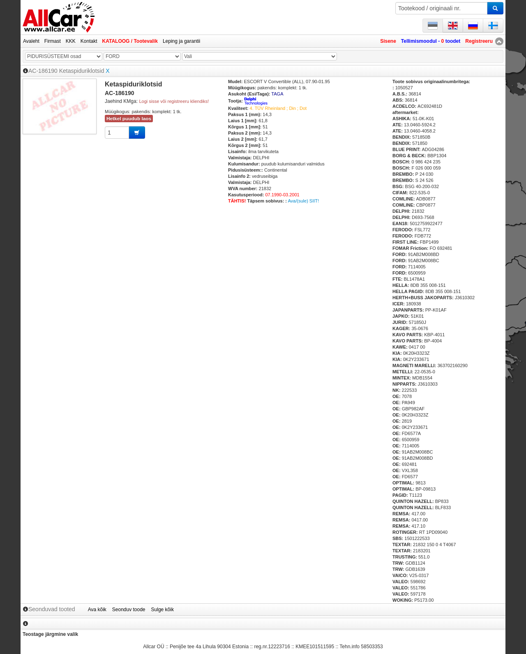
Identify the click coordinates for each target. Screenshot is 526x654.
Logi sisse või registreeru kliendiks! (174, 101)
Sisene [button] (388, 41)
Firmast (52, 41)
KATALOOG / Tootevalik (130, 41)
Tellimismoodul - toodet (430, 41)
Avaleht (31, 41)
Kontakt (89, 41)
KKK (71, 41)
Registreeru (479, 41)
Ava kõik (97, 609)
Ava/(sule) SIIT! (303, 200)
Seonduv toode (128, 609)
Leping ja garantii (181, 41)
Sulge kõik (162, 609)
